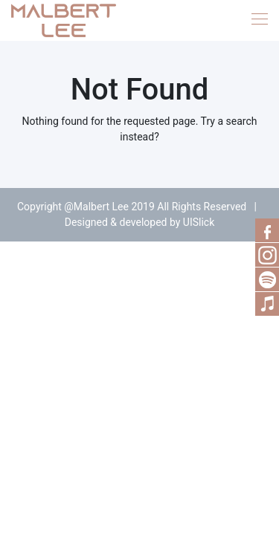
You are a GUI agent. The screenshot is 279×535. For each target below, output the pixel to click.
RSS (267, 255)
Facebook (267, 230)
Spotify (267, 279)
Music (267, 304)
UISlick (198, 222)
